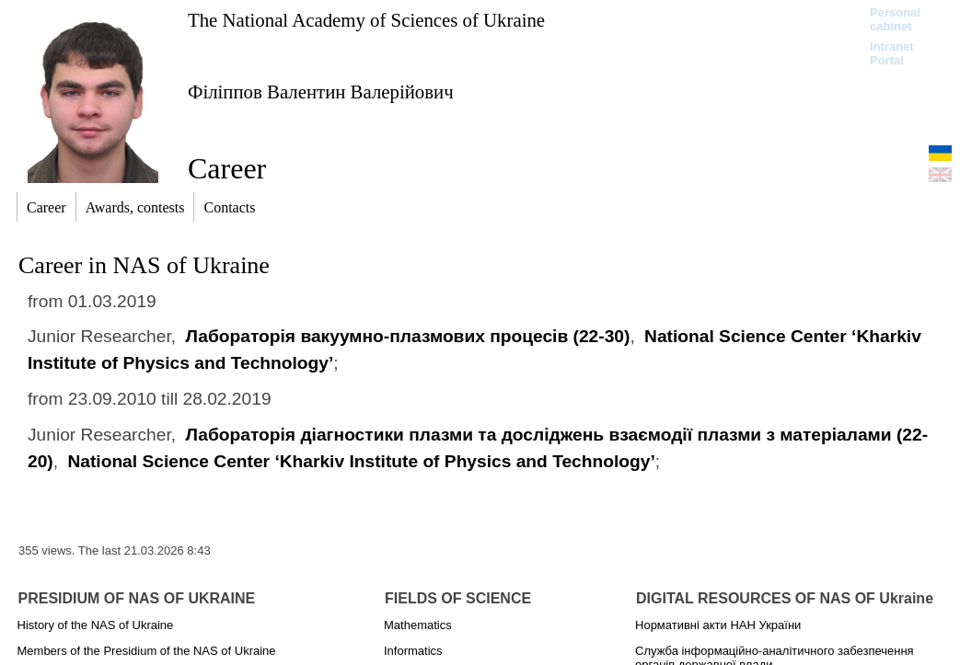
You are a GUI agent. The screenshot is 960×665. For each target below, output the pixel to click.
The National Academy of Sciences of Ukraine (366, 19)
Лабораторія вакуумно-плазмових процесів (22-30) (407, 336)
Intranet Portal (892, 53)
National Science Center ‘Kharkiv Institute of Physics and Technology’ (360, 461)
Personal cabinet (895, 19)
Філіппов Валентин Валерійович (321, 91)
